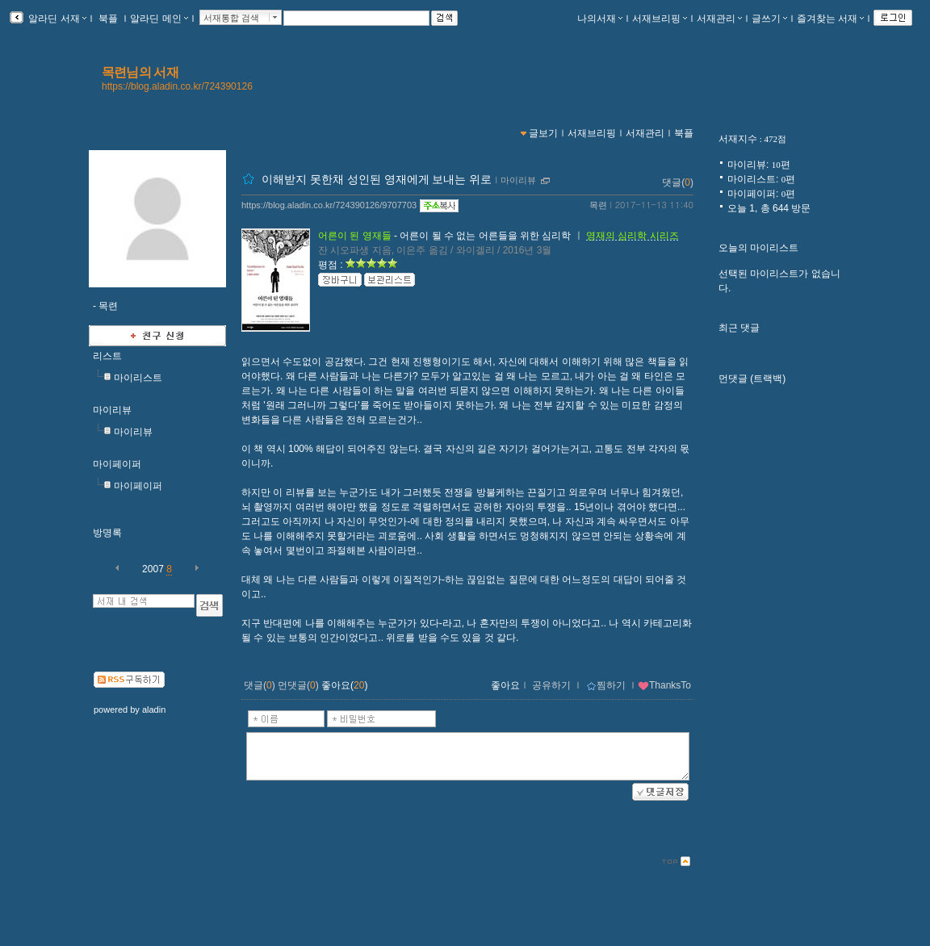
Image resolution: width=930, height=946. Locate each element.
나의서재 (599, 18)
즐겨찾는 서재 (830, 18)
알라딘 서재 (56, 18)
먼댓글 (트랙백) (751, 378)
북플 (108, 18)
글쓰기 (769, 18)
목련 (598, 205)
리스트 (107, 356)
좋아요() (344, 685)
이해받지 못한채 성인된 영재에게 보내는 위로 (377, 179)
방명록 (107, 532)
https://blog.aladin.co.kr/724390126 (177, 86)
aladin (153, 709)
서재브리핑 (659, 18)
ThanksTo (664, 685)
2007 (153, 569)
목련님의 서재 (140, 72)
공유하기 (551, 685)
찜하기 (606, 685)
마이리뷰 (112, 410)
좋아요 (505, 685)
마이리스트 (138, 377)
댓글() (677, 182)
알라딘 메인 (158, 18)
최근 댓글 (739, 327)
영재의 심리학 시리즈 (632, 235)
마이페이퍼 (117, 464)
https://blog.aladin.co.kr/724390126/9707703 (329, 205)
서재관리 (719, 18)
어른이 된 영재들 (355, 235)
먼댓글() (298, 685)
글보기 (543, 133)
